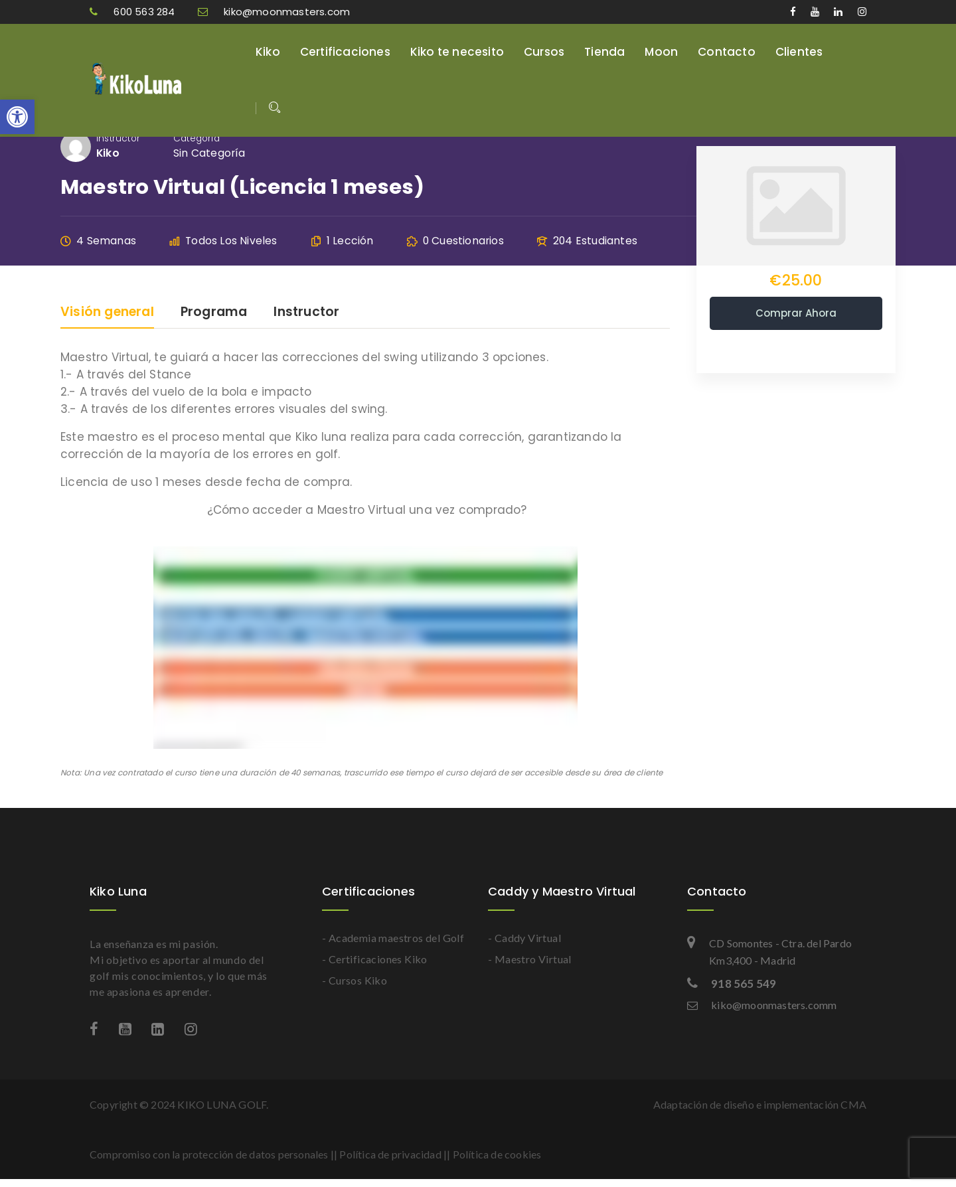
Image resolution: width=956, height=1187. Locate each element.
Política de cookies (497, 1154)
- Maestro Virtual (530, 959)
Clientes (799, 52)
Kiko (268, 52)
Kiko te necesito (457, 52)
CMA (853, 1104)
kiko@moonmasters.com (274, 12)
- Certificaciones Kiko (375, 959)
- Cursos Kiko (354, 980)
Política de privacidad (390, 1154)
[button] (17, 117)
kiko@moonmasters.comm (761, 1004)
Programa (214, 313)
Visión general (107, 313)
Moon (661, 52)
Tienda (604, 52)
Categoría (196, 138)
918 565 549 (731, 983)
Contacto (727, 52)
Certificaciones (345, 52)
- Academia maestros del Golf (393, 937)
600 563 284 (134, 12)
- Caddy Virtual (524, 937)
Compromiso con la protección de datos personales (209, 1154)
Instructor (118, 138)
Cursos (544, 52)
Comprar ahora (796, 313)
